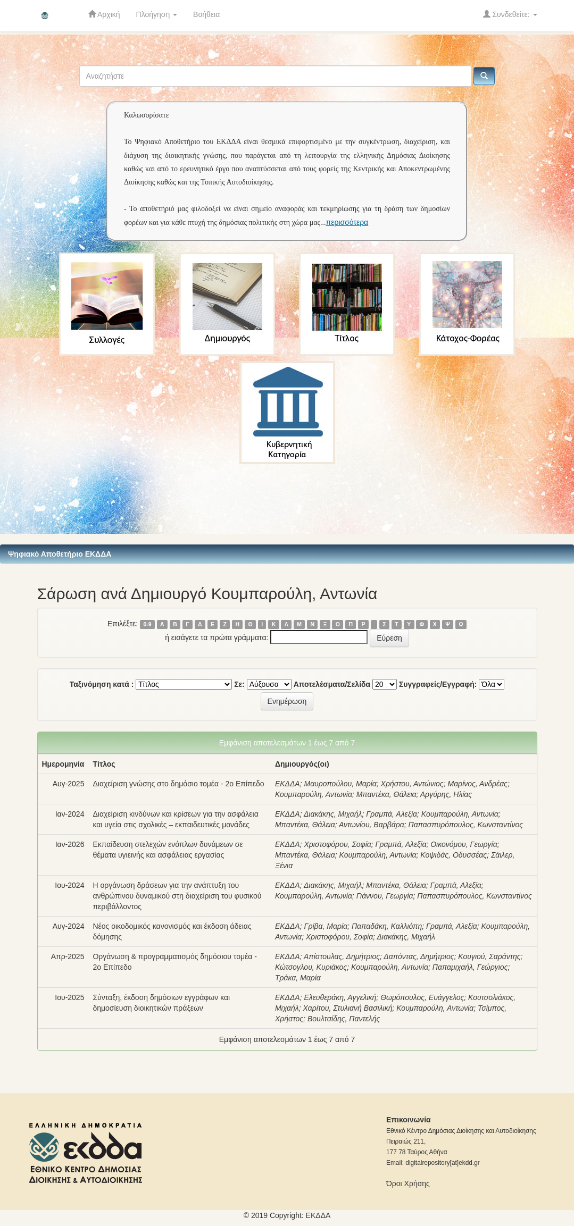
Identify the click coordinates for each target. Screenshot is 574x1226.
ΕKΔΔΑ (318, 1215)
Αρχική (104, 14)
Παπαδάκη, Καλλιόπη (387, 926)
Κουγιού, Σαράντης (489, 956)
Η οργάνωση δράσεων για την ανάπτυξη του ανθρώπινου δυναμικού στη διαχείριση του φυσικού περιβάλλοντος (177, 896)
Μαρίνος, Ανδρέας (477, 783)
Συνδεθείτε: (510, 14)
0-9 (147, 624)
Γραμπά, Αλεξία (391, 814)
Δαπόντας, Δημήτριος (419, 956)
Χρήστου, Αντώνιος (412, 783)
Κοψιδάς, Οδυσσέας (453, 855)
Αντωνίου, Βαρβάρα (371, 824)
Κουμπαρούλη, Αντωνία (313, 794)
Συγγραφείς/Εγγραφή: (438, 684)
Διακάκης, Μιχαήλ (333, 814)
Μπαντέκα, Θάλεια (386, 794)
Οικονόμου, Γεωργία (463, 844)
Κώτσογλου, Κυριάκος (311, 967)
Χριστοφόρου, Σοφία (337, 844)
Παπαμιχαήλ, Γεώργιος (470, 967)
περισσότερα (347, 222)
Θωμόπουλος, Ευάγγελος (422, 997)
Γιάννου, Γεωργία (384, 896)
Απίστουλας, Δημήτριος (342, 956)
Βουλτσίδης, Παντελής (343, 1018)
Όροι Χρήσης (408, 1183)
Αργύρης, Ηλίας (446, 794)
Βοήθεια (206, 14)
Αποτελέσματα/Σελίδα (332, 684)
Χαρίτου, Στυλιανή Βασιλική (347, 1008)
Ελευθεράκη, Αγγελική (340, 997)
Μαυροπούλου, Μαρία (340, 783)
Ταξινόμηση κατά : (102, 684)
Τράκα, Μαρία (298, 977)
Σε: (239, 684)
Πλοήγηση (157, 14)
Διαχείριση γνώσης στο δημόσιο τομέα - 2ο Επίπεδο (178, 783)
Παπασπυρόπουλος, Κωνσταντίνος (465, 824)
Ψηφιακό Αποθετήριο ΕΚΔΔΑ (59, 554)
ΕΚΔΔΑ (287, 783)
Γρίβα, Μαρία (325, 926)
